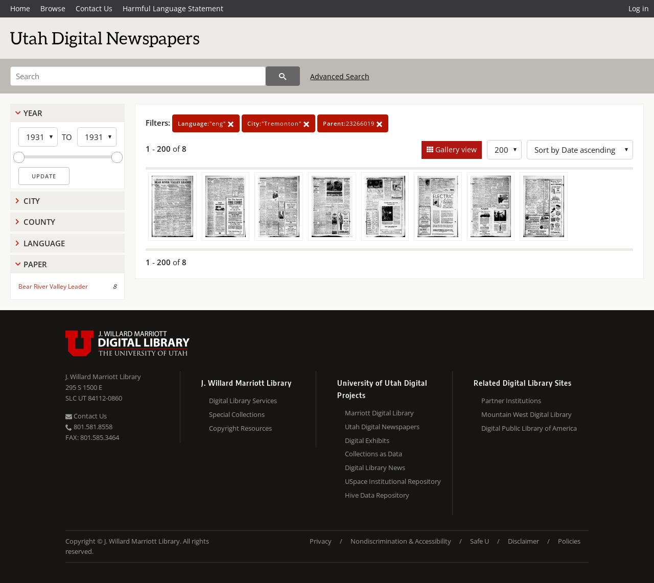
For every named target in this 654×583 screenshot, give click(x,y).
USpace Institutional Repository (393, 481)
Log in (638, 8)
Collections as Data (373, 453)
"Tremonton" (278, 123)
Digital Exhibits (367, 440)
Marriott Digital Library (379, 412)
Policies (569, 541)
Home (20, 8)
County (39, 222)
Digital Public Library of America (529, 428)
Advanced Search (339, 76)
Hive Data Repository (377, 495)
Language (44, 243)
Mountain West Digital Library (526, 414)
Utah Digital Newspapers (382, 426)
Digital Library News (375, 467)
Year (33, 113)
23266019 (353, 123)
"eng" (206, 123)
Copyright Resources (240, 428)
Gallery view (455, 149)
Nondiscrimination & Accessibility (401, 541)
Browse (52, 8)
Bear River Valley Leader (53, 286)
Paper (35, 264)
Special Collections (237, 414)
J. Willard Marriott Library (103, 376)
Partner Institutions (511, 400)
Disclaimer (523, 541)
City (32, 201)
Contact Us (94, 8)
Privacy (321, 541)
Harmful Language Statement (173, 8)
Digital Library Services (243, 400)
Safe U (479, 541)
